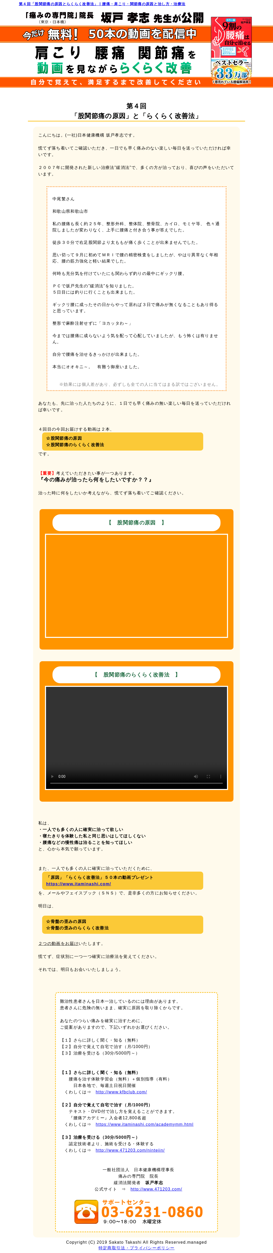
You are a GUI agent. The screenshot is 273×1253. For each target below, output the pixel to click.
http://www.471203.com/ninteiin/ (130, 1150)
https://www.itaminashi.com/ (78, 884)
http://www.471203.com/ (156, 1189)
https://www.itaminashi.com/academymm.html (144, 1124)
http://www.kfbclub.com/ (121, 1092)
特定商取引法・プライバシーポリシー (136, 1248)
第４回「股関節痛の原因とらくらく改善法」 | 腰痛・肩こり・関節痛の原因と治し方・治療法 (102, 4)
